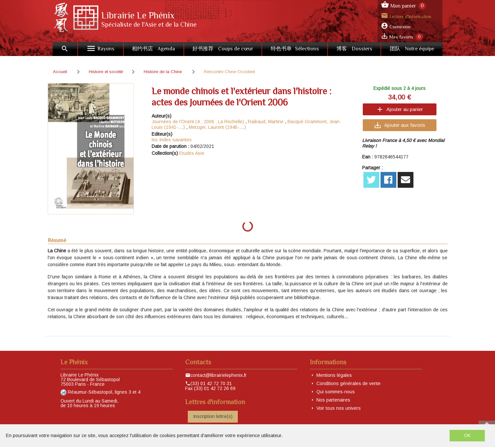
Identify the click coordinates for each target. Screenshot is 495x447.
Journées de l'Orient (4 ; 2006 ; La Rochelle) (198, 121)
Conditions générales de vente (348, 383)
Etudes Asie (191, 153)
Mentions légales (334, 375)
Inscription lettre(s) (213, 416)
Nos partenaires (333, 400)
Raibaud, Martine (266, 121)
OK (467, 435)
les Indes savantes (172, 139)
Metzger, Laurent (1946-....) (217, 127)
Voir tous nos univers (338, 408)
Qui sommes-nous (335, 391)
